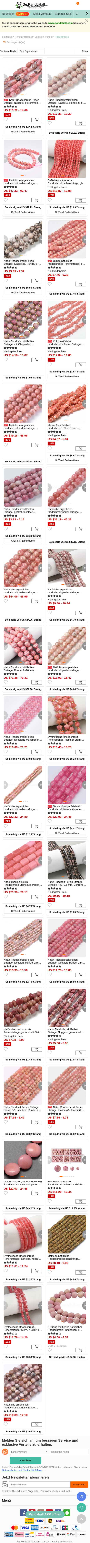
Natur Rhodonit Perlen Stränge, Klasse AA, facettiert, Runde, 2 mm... (21, 1110)
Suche (68, 5)
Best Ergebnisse (27, 51)
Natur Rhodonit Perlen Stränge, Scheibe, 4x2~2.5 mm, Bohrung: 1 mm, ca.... (67, 884)
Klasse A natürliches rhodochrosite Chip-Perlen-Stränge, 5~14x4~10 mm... (63, 428)
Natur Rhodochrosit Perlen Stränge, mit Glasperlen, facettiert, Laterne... (19, 344)
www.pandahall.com (60, 23)
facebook (23, 1512)
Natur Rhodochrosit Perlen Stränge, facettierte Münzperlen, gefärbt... (22, 739)
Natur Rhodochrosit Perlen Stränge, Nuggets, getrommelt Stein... (21, 102)
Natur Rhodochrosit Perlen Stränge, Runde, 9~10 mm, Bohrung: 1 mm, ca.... (19, 670)
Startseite (7, 37)
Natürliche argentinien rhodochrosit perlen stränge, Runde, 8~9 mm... (19, 428)
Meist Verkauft (42, 13)
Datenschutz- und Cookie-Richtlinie (22, 1470)
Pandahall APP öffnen (45, 1514)
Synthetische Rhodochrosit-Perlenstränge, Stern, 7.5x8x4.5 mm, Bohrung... (22, 1330)
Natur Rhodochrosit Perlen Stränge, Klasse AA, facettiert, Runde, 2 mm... (65, 1110)
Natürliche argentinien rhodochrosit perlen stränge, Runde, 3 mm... (19, 1407)
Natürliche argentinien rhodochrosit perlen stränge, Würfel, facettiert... (63, 592)
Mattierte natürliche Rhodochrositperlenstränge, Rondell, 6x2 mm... (63, 1258)
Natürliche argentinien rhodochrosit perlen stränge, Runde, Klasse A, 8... (19, 592)
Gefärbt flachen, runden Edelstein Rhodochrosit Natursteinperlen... (23, 1183)
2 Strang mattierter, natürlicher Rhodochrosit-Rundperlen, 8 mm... (65, 1330)
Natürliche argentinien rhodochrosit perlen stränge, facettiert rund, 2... (19, 809)
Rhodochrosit (62, 37)
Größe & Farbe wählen (23, 131)
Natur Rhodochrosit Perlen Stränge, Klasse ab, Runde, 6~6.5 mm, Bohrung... (23, 263)
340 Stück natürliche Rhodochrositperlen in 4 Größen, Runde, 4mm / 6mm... (66, 1184)
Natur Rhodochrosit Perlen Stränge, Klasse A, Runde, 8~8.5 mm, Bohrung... (66, 102)
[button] (87, 14)
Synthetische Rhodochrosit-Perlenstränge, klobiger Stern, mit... (64, 739)
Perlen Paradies (23, 37)
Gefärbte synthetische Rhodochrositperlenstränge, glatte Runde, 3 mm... (67, 183)
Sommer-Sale (63, 13)
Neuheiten (15, 14)
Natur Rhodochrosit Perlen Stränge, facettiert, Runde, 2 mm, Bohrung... (22, 962)
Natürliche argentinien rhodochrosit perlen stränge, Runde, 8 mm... (19, 183)
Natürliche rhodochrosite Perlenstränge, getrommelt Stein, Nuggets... (22, 1032)
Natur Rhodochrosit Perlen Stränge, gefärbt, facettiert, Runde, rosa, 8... (19, 512)
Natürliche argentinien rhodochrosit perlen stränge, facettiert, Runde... (63, 670)
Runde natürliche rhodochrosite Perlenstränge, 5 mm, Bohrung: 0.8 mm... (65, 263)
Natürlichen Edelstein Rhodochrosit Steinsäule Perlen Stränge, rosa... (21, 884)
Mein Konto (84, 5)
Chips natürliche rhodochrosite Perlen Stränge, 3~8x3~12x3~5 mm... (65, 344)
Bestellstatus (81, 1496)
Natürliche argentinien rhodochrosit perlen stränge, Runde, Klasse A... (63, 512)
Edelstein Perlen (43, 37)
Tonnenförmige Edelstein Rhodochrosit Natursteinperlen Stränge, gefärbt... (65, 809)
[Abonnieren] (39, 1484)
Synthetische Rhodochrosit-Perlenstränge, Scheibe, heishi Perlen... (21, 1258)
